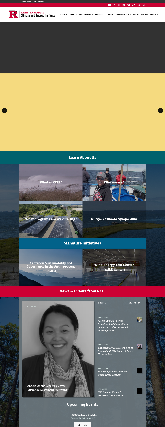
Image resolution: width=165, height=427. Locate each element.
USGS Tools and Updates (84, 415)
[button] (144, 5)
